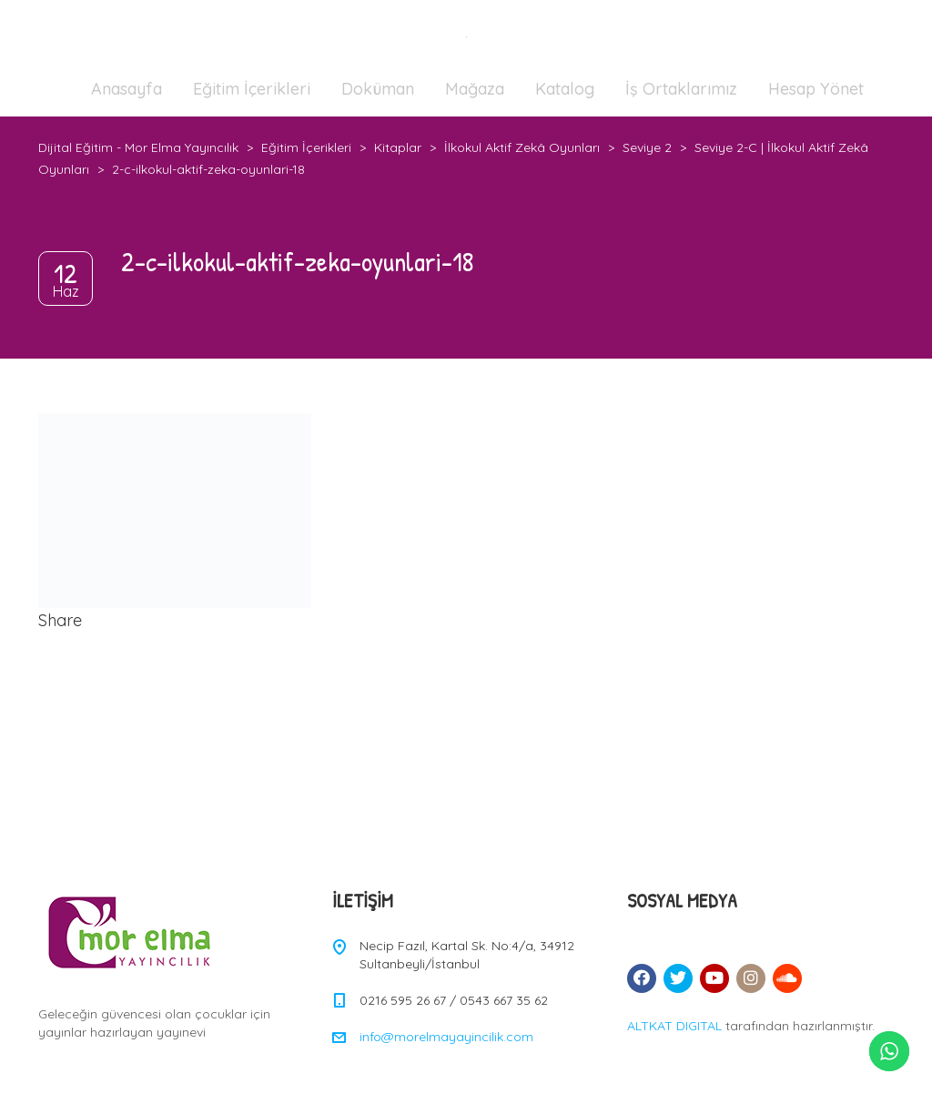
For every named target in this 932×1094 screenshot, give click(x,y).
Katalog (564, 88)
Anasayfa (126, 88)
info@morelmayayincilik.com (446, 1036)
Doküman (377, 88)
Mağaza (474, 88)
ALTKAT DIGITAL (674, 1026)
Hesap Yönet (816, 88)
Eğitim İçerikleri (251, 88)
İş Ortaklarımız (681, 88)
